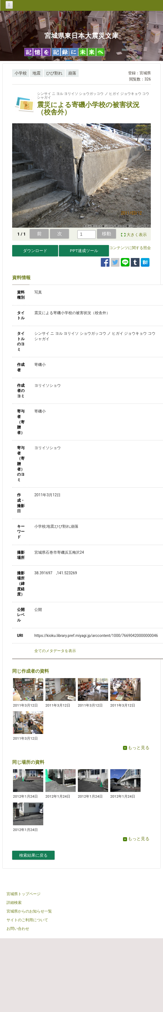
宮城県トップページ (23, 894)
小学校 (21, 73)
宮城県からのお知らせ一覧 (29, 911)
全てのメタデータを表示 (55, 651)
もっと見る (136, 747)
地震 (36, 73)
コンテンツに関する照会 (130, 248)
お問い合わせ (17, 928)
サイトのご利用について (27, 920)
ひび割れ (54, 73)
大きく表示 (137, 234)
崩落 (72, 73)
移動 (106, 233)
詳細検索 (14, 902)
